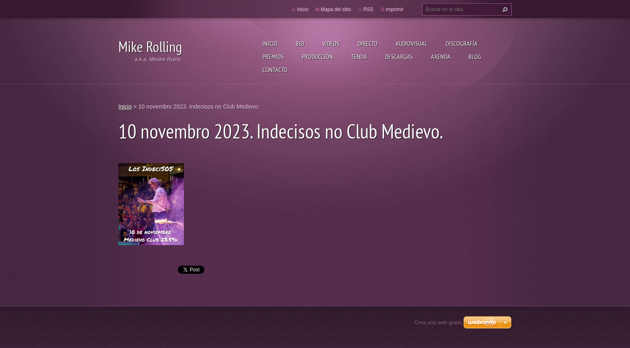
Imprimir (394, 9)
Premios (273, 56)
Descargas (399, 56)
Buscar (504, 9)
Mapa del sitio (336, 9)
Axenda (441, 56)
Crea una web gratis (438, 322)
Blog (475, 56)
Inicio (270, 43)
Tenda (359, 56)
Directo (368, 43)
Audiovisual (412, 43)
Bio (300, 43)
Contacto (275, 70)
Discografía (462, 43)
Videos (331, 43)
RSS (368, 9)
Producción (317, 56)
